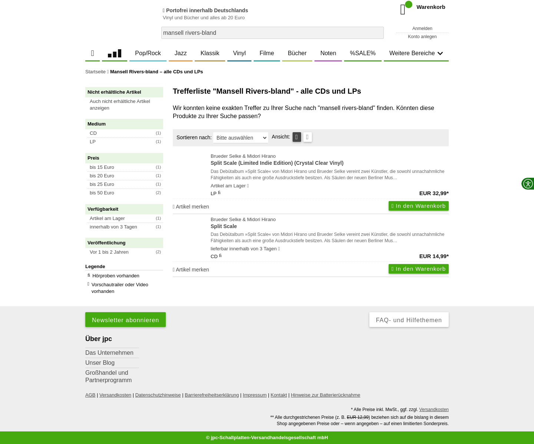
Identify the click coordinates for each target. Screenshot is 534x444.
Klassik (210, 53)
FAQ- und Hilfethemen (409, 320)
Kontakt (279, 395)
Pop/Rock (148, 53)
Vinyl (239, 53)
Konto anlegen (422, 36)
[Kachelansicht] (307, 137)
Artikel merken (191, 207)
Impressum (255, 395)
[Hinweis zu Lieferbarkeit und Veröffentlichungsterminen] (248, 186)
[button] (127, 104)
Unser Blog (100, 363)
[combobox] (272, 33)
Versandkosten (115, 395)
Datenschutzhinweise (158, 395)
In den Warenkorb (419, 206)
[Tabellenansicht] (297, 137)
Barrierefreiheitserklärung (212, 395)
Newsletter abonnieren (125, 320)
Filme (267, 53)
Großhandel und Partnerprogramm (108, 376)
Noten (328, 53)
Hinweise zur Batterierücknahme (325, 395)
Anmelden (422, 28)
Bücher (297, 53)
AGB (90, 395)
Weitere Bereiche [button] (416, 53)
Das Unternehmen (109, 353)
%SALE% (363, 53)
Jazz (181, 53)
